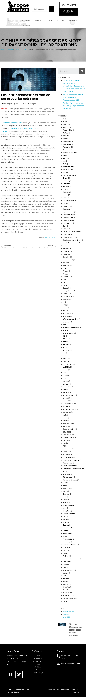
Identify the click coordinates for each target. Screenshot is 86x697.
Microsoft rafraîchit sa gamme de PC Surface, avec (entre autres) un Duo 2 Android (74, 88)
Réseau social (67, 477)
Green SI (65, 294)
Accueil (11, 20)
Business (66, 186)
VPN (64, 576)
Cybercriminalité (68, 217)
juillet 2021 (67, 617)
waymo (65, 579)
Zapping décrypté (69, 598)
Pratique (65, 451)
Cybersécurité (67, 220)
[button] (68, 5)
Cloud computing (68, 200)
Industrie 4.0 (67, 313)
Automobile (66, 169)
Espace (65, 262)
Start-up (65, 522)
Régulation (66, 474)
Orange (65, 440)
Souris (65, 516)
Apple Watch (67, 144)
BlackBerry (66, 181)
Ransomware (67, 463)
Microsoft (66, 398)
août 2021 (66, 614)
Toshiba (65, 556)
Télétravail (66, 547)
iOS (64, 336)
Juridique (66, 358)
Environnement (68, 260)
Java (64, 353)
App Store (66, 136)
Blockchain (66, 184)
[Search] (51, 9)
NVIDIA (65, 426)
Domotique (66, 234)
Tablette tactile (67, 539)
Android (65, 133)
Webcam (66, 584)
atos (64, 161)
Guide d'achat (67, 296)
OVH (64, 443)
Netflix (65, 415)
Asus (64, 158)
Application (66, 147)
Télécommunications (69, 545)
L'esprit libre (67, 361)
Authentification (68, 167)
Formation (66, 277)
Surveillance (67, 533)
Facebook (66, 265)
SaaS (64, 491)
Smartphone (67, 511)
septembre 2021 (68, 611)
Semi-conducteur (68, 505)
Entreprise (66, 257)
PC (64, 446)
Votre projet (28, 25)
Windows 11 (67, 595)
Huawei (65, 308)
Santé (65, 497)
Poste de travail (68, 449)
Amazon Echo (67, 130)
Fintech (65, 274)
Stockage (66, 525)
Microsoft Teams (68, 404)
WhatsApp (66, 587)
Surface (65, 531)
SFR (64, 508)
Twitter (65, 564)
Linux (65, 378)
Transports (66, 562)
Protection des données (71, 460)
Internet (65, 330)
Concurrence (67, 206)
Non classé (66, 423)
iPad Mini (66, 344)
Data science (67, 223)
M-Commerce (67, 387)
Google (65, 288)
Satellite (65, 499)
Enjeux (49, 20)
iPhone (65, 347)
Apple (65, 138)
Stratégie (61, 20)
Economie (66, 251)
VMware (65, 573)
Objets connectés (68, 429)
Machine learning (68, 395)
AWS (64, 172)
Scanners (66, 502)
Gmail (65, 285)
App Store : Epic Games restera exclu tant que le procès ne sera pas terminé (73, 105)
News (65, 418)
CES (64, 189)
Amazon (65, 127)
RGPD (65, 483)
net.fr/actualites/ (50, 237)
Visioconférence (68, 570)
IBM (64, 310)
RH (64, 485)
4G (64, 119)
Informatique (67, 316)
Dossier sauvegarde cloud (71, 240)
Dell (64, 226)
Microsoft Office (68, 401)
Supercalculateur (68, 528)
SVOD (65, 536)
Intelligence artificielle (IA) (71, 327)
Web (64, 581)
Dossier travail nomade (70, 243)
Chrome (65, 195)
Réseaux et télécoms (70, 480)
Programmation (68, 457)
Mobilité (65, 406)
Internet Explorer (68, 333)
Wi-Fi (64, 590)
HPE (64, 305)
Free (64, 279)
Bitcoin (65, 178)
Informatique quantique (70, 319)
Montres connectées (69, 409)
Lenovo (65, 370)
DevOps (65, 229)
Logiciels (66, 381)
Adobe (65, 124)
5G (64, 121)
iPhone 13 (66, 350)
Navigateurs (67, 412)
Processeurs (67, 454)
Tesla (64, 550)
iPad (64, 342)
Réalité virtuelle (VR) (69, 466)
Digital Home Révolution (71, 232)
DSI (64, 246)
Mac (64, 390)
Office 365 (66, 432)
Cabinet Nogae (24, 20)
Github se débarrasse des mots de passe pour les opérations (75, 630)
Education (66, 254)
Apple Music (67, 141)
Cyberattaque (67, 215)
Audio (65, 164)
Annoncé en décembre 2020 (12, 123)
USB (64, 567)
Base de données (69, 175)
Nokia (65, 421)
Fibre (64, 268)
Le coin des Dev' (68, 364)
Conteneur (66, 209)
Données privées (68, 237)
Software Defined (68, 514)
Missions (38, 20)
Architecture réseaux (69, 152)
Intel (64, 325)
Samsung (66, 494)
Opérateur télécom (69, 437)
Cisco (65, 198)
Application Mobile (69, 150)
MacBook (66, 392)
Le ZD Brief (66, 367)
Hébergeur (66, 299)
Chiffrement (66, 192)
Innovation (66, 322)
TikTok (65, 553)
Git (64, 282)
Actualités (73, 20)
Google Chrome (68, 291)
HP (64, 302)
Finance (65, 271)
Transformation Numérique (71, 559)
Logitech (66, 384)
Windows (66, 593)
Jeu (64, 356)
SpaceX (65, 519)
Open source (67, 435)
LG (64, 373)
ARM (64, 155)
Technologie (67, 542)
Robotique (66, 488)
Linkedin (66, 375)
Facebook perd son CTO (71, 100)
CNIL (64, 203)
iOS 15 (65, 339)
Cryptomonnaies (68, 212)
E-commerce (67, 248)
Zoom (65, 601)
